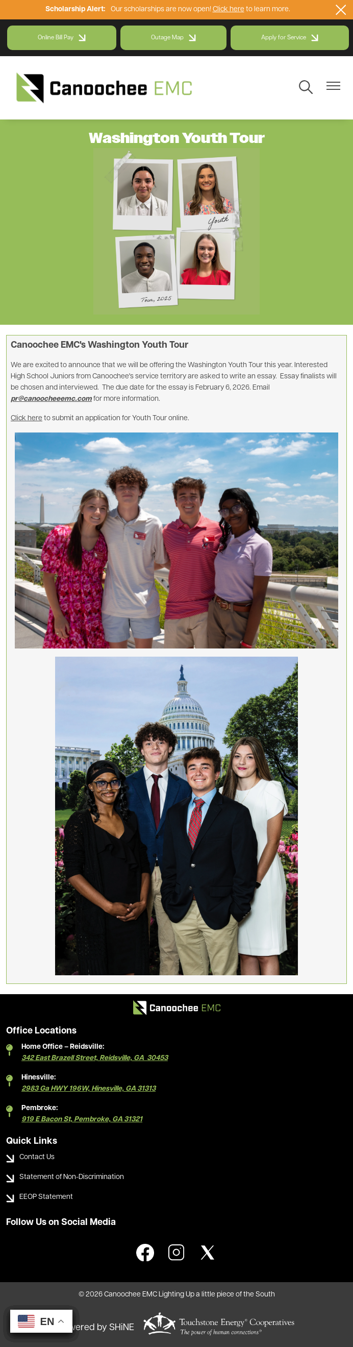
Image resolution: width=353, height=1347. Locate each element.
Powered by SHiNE (96, 1328)
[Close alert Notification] (341, 9)
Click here (228, 9)
